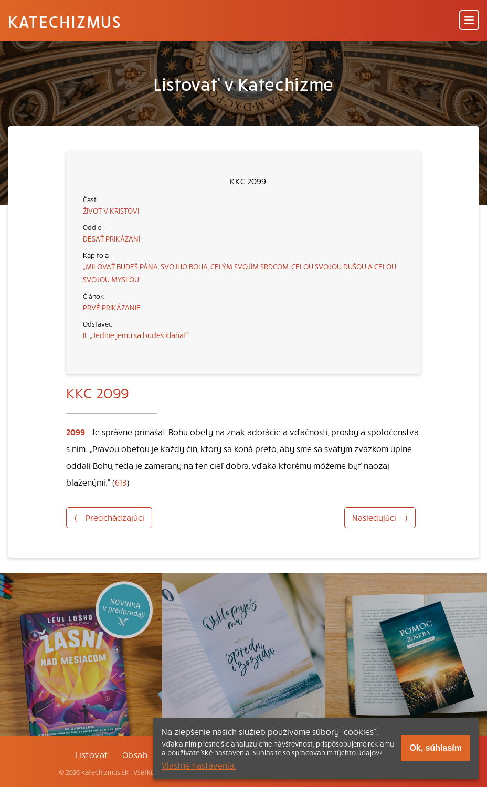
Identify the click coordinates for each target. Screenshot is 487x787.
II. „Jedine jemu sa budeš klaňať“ (136, 335)
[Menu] (469, 21)
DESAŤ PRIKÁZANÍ (111, 238)
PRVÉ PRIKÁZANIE (112, 307)
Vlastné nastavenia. (199, 765)
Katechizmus (64, 21)
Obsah (134, 754)
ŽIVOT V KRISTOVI (111, 210)
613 (120, 482)
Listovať (92, 754)
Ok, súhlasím (435, 747)
